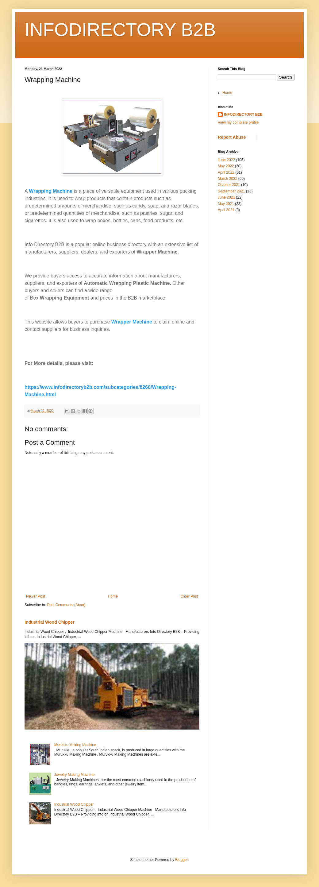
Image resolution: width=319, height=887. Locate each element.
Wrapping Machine (50, 191)
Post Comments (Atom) (66, 605)
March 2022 (227, 178)
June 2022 (226, 160)
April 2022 (226, 172)
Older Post (189, 596)
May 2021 (226, 204)
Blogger (181, 860)
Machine (142, 321)
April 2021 (226, 210)
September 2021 (231, 191)
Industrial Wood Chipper (50, 622)
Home (113, 596)
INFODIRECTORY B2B (120, 29)
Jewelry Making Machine (74, 775)
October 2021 (229, 185)
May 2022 (226, 166)
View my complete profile (238, 122)
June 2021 (226, 197)
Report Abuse (232, 137)
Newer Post (35, 596)
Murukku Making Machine (75, 745)
